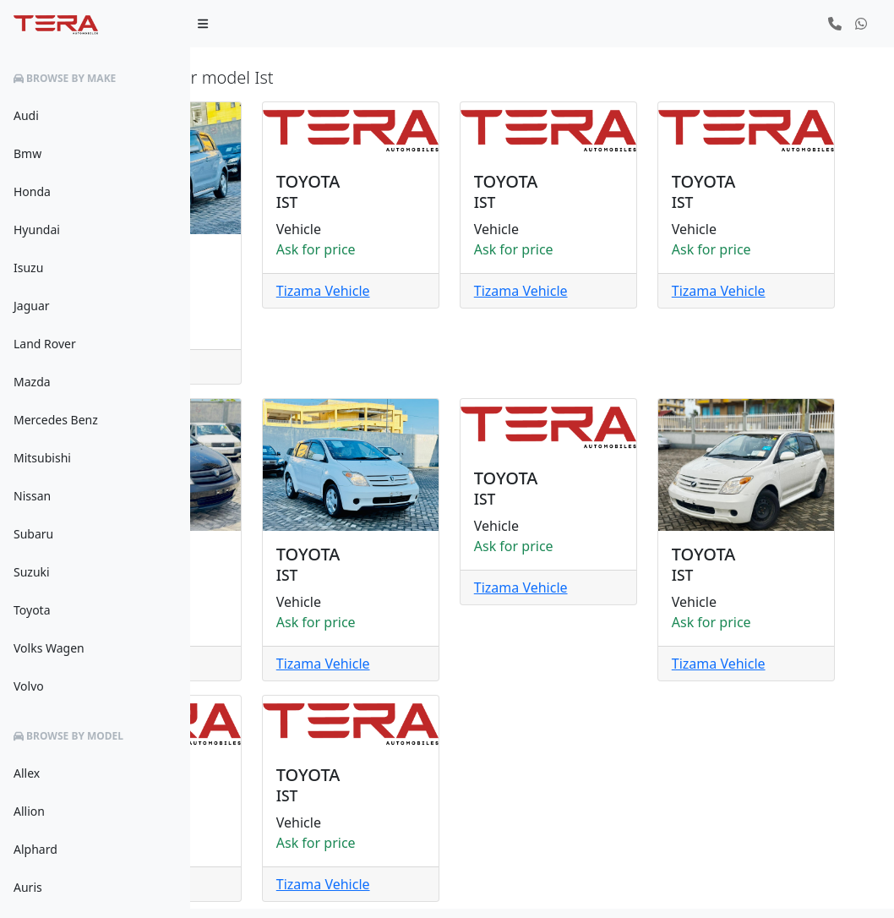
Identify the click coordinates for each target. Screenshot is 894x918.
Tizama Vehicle (272, 346)
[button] (834, 24)
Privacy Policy (718, 889)
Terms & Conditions (820, 889)
